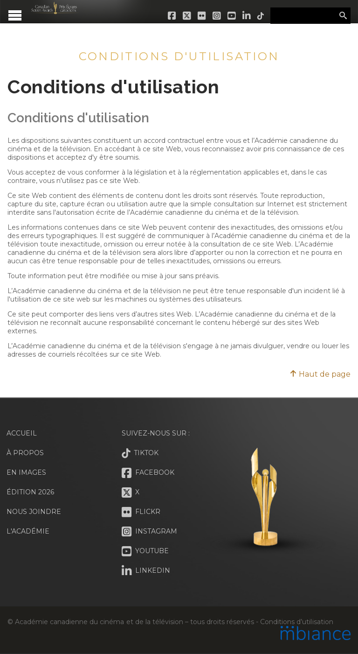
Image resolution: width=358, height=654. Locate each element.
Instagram (217, 16)
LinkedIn (247, 16)
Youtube (232, 16)
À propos (25, 453)
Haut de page (320, 374)
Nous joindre (34, 511)
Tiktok (261, 16)
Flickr (202, 16)
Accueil (22, 433)
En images (26, 472)
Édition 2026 (30, 492)
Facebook (172, 16)
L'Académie (28, 531)
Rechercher (343, 16)
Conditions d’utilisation (296, 622)
